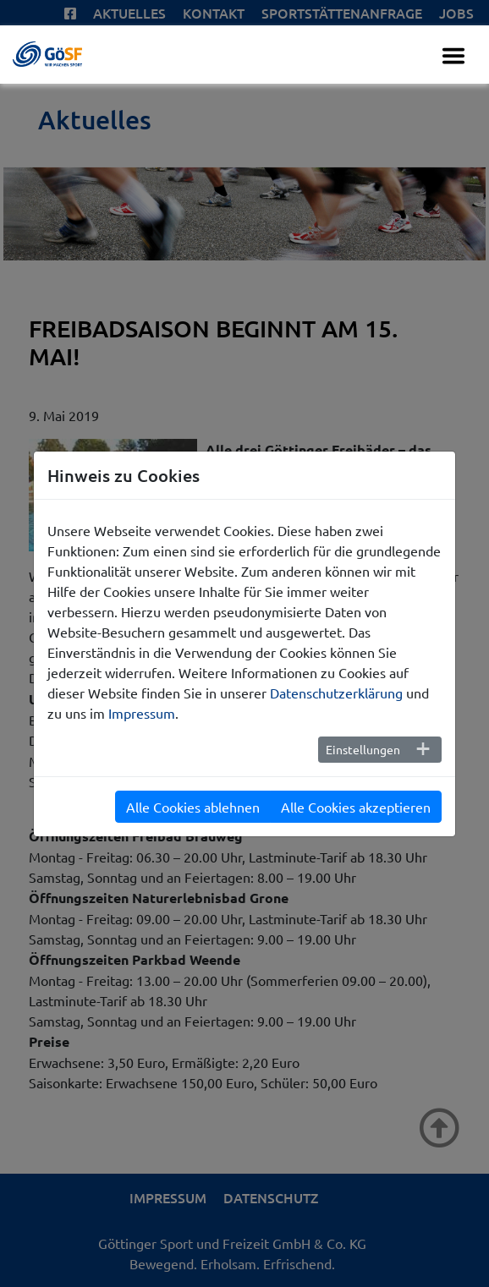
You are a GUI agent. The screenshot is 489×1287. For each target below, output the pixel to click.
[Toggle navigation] (453, 56)
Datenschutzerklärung (336, 692)
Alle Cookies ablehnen (193, 806)
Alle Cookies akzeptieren (356, 806)
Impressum (141, 712)
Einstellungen (363, 749)
